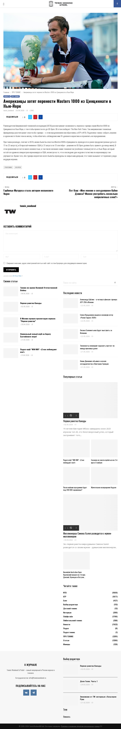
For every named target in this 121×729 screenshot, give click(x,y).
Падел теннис (69, 632)
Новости (7, 96)
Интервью (67, 612)
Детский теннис (70, 608)
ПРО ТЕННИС (15, 96)
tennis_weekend (9, 110)
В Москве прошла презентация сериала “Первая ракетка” (37, 319)
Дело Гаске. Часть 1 (88, 681)
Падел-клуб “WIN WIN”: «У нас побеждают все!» (38, 350)
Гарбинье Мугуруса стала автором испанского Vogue (28, 192)
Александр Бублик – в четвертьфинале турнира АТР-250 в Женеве (98, 300)
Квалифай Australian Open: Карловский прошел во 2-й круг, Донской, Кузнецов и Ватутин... (74, 575)
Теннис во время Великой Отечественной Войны (38, 289)
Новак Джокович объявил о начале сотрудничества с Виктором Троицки (94, 362)
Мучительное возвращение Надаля (103, 487)
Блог (65, 600)
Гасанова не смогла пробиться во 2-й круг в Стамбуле (104, 461)
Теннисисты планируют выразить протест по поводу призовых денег (97, 347)
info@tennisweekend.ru (37, 677)
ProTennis (8, 167)
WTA (65, 592)
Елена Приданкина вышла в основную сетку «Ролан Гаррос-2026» (96, 316)
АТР (64, 596)
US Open (18, 167)
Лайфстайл (68, 616)
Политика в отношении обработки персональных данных (80, 726)
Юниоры (66, 644)
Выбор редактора (70, 604)
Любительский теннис (72, 620)
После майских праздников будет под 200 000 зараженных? (75, 488)
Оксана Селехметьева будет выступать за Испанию (96, 331)
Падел (66, 628)
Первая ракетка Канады (31, 303)
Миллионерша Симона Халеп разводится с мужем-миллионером (87, 535)
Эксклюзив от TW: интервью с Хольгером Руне (98, 698)
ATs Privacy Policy (17, 276)
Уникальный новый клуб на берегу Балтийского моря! (35, 335)
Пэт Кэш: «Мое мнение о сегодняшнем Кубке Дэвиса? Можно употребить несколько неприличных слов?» (93, 194)
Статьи (66, 640)
